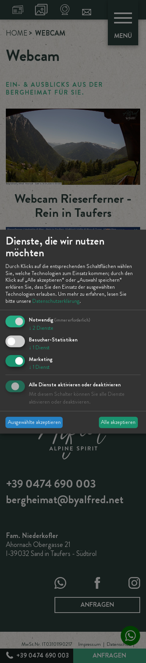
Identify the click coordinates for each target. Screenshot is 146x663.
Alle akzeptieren (118, 422)
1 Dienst (39, 347)
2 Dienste (41, 328)
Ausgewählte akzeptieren (34, 422)
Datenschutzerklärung (55, 301)
